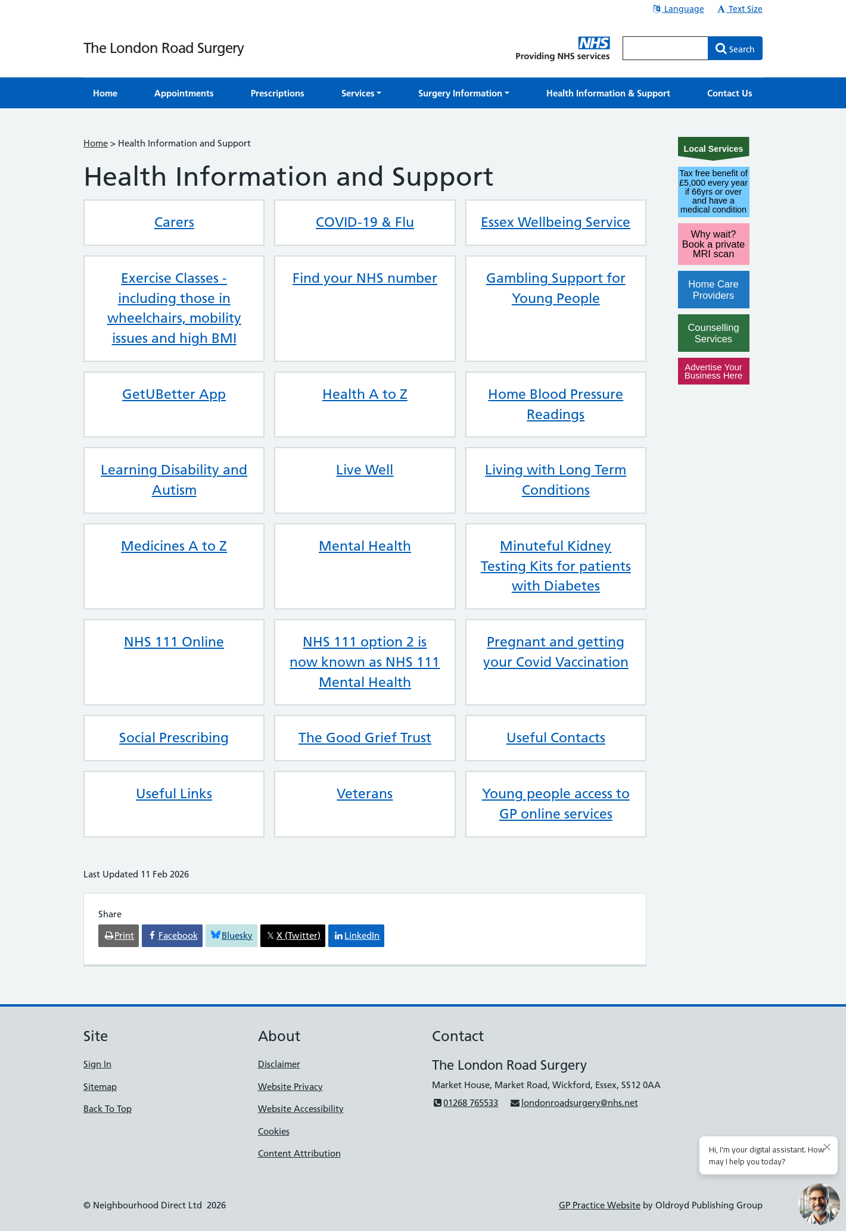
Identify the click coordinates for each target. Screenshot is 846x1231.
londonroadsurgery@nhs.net (573, 1102)
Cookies (274, 1131)
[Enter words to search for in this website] (665, 48)
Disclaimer (279, 1064)
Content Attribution (299, 1153)
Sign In (97, 1064)
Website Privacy (290, 1086)
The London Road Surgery (163, 48)
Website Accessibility (301, 1108)
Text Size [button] (739, 9)
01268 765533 (465, 1102)
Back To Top (107, 1108)
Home (95, 143)
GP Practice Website (599, 1205)
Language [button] (677, 9)
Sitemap (100, 1086)
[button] (361, 93)
